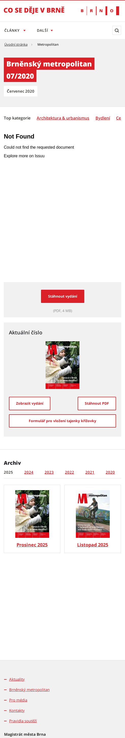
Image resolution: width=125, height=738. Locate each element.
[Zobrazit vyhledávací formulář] (116, 30)
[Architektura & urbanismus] (63, 118)
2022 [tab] (69, 472)
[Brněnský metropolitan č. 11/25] (92, 519)
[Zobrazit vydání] (29, 403)
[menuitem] (18, 118)
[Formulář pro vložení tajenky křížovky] (62, 420)
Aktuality (17, 679)
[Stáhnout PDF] (97, 403)
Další (43, 30)
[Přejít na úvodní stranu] (34, 13)
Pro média (18, 699)
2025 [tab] (8, 472)
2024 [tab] (28, 472)
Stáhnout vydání (62, 296)
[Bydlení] (102, 118)
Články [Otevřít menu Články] (12, 30)
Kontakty (17, 710)
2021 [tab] (89, 472)
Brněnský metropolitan (29, 689)
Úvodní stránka (15, 44)
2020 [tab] (110, 472)
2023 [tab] (49, 472)
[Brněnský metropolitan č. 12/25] (32, 519)
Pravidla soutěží (23, 720)
